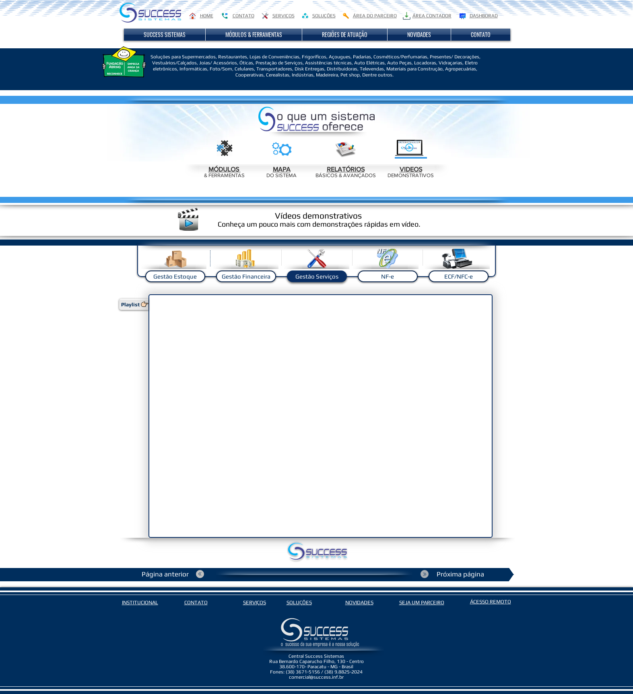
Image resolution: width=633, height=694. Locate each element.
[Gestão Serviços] (317, 276)
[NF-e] (388, 276)
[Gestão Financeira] (246, 276)
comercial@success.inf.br (316, 677)
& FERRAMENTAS (224, 175)
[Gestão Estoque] (175, 276)
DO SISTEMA (281, 175)
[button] (164, 35)
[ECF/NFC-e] (459, 276)
